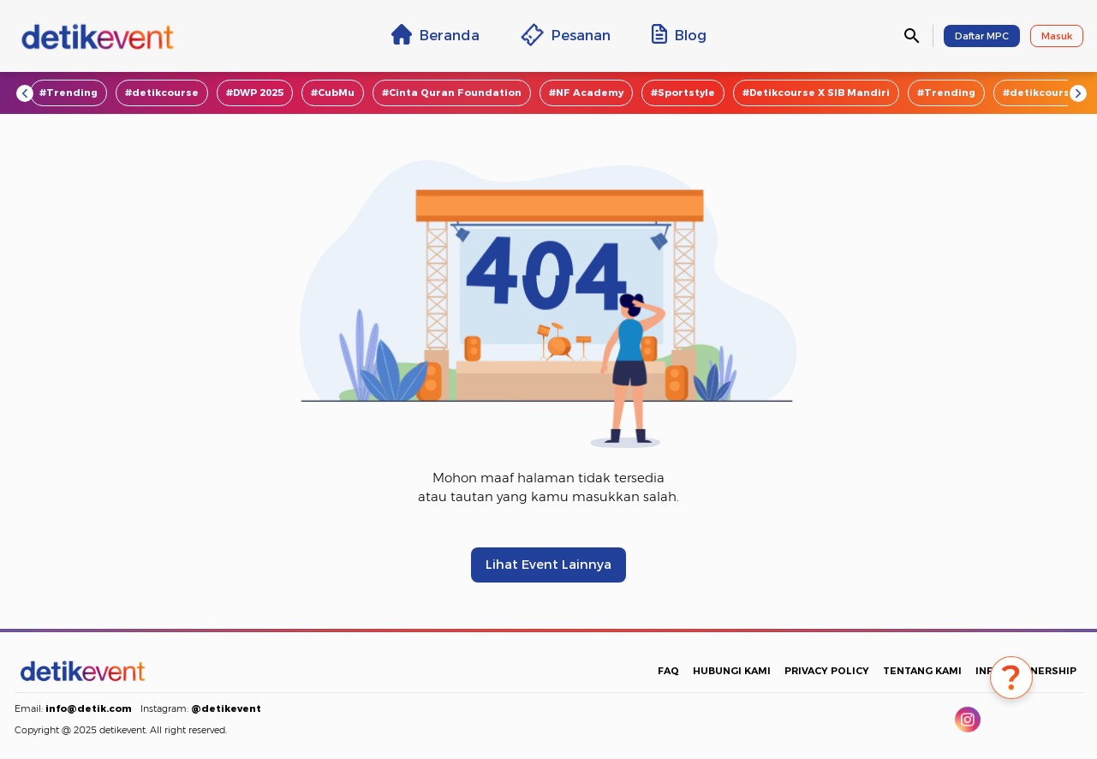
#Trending (68, 93)
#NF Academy (586, 93)
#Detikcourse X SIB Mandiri (816, 93)
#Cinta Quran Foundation (452, 93)
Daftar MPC (982, 36)
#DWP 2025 (254, 93)
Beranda (435, 34)
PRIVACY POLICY (826, 671)
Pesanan (566, 34)
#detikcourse (162, 93)
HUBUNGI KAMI (732, 671)
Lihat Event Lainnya (548, 564)
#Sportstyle (683, 93)
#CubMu (333, 93)
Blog (679, 34)
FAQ (668, 671)
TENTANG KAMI (922, 671)
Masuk (1056, 36)
